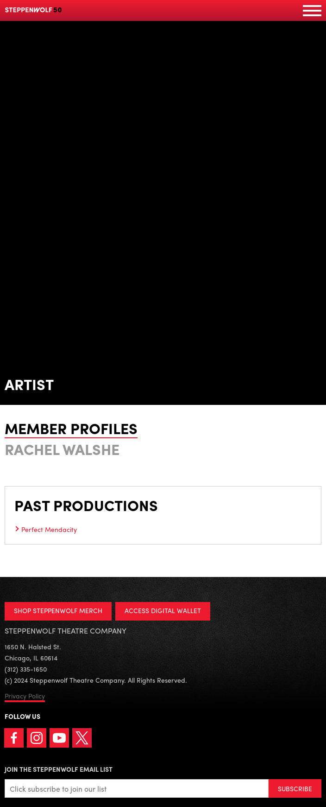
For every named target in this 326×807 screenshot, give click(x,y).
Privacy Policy (25, 695)
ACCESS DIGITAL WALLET (163, 610)
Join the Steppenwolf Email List (59, 769)
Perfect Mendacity (49, 529)
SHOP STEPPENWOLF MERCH (58, 610)
